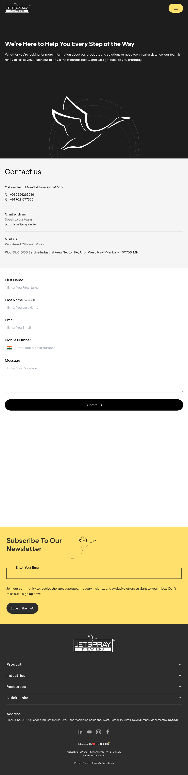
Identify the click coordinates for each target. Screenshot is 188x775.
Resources (94, 686)
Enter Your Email (28, 567)
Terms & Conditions (103, 762)
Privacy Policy (82, 762)
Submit (94, 405)
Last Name (20, 300)
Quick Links (94, 697)
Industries (94, 675)
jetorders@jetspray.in (20, 224)
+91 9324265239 (22, 194)
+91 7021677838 (21, 199)
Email (9, 320)
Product (94, 664)
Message (12, 360)
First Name (14, 280)
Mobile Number (18, 340)
